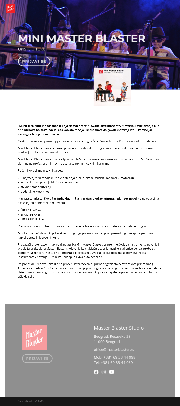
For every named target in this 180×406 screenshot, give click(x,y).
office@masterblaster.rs (113, 351)
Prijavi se (35, 60)
